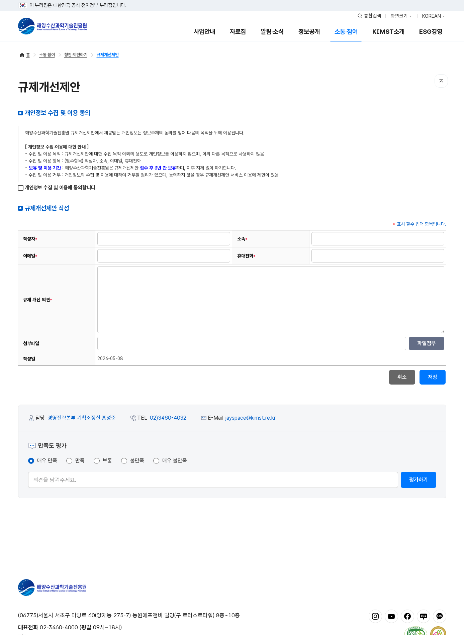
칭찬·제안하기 (75, 54)
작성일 (29, 358)
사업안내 (204, 31)
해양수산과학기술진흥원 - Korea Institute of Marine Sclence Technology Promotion (52, 26)
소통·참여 (346, 31)
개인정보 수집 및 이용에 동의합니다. (57, 188)
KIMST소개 (388, 31)
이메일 (30, 255)
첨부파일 (31, 343)
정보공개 (309, 31)
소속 (242, 238)
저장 (432, 377)
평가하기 (418, 480)
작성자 (30, 238)
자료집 (238, 31)
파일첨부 (426, 343)
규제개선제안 (108, 54)
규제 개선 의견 (37, 299)
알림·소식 (272, 31)
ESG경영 (430, 31)
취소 (402, 377)
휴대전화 (246, 255)
